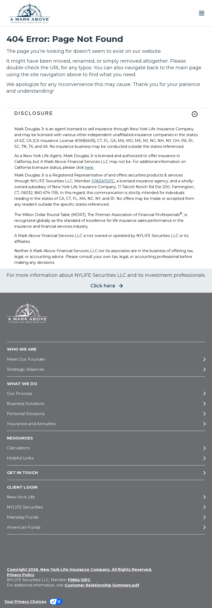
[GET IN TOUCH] (106, 473)
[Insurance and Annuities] (106, 424)
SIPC (110, 181)
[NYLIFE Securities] (106, 507)
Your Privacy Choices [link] (25, 601)
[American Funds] (106, 527)
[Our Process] (106, 393)
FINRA (98, 181)
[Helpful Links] (106, 458)
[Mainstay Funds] (106, 517)
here (89, 167)
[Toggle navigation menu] (201, 13)
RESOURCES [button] (20, 438)
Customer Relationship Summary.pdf (101, 585)
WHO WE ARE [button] (22, 349)
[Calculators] (106, 448)
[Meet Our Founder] (106, 359)
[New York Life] (106, 497)
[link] (106, 117)
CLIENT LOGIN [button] (22, 487)
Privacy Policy (20, 574)
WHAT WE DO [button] (22, 383)
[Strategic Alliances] (106, 369)
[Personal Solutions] (106, 414)
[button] (195, 114)
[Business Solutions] (106, 403)
